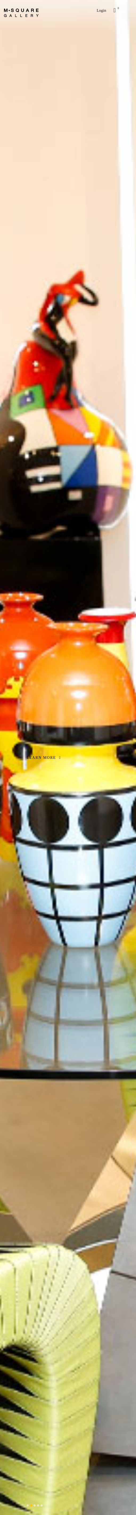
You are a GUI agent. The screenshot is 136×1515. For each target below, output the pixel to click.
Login (101, 10)
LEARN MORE (44, 758)
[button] (28, 1505)
